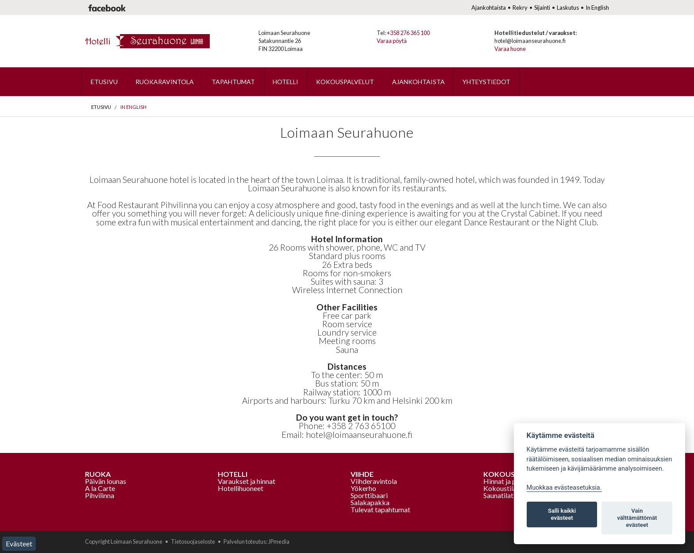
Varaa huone (510, 48)
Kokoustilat (501, 488)
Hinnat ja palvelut (509, 481)
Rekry (520, 7)
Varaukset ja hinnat (246, 481)
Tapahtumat (233, 81)
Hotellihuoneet (240, 488)
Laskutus (568, 7)
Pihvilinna (99, 495)
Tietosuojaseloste (193, 541)
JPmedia (278, 541)
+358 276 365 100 (408, 32)
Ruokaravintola (164, 81)
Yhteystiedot (486, 81)
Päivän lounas (105, 481)
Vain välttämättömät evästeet (637, 517)
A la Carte (100, 488)
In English (597, 7)
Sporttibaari (369, 495)
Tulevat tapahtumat (380, 509)
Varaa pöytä (392, 40)
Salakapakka (370, 502)
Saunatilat (498, 495)
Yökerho (363, 488)
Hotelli (285, 81)
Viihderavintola (374, 481)
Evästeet (19, 543)
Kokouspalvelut (345, 81)
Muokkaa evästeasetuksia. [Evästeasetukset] (564, 487)
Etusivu (104, 81)
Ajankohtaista (488, 7)
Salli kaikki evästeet (562, 514)
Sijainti (542, 7)
